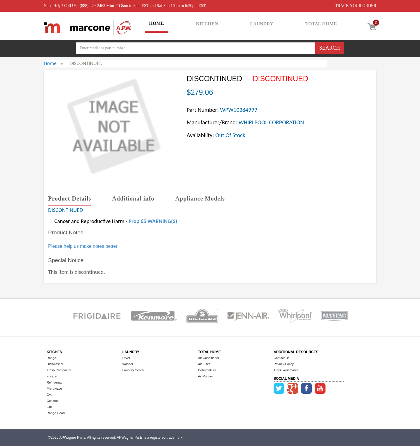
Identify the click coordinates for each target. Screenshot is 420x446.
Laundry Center (133, 370)
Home (50, 63)
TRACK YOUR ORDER (355, 6)
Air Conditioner (208, 358)
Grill (49, 407)
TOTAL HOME (321, 23)
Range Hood (56, 413)
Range (51, 358)
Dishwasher (55, 364)
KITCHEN (207, 23)
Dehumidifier (207, 370)
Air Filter (204, 364)
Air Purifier (205, 376)
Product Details (69, 198)
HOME (156, 23)
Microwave (54, 388)
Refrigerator (55, 382)
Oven (50, 394)
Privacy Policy (283, 364)
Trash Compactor (59, 370)
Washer (127, 364)
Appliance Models (200, 198)
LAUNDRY (261, 23)
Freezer (52, 376)
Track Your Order (286, 370)
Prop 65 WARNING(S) (153, 221)
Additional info (133, 198)
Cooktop (53, 401)
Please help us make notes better (82, 246)
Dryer (126, 358)
